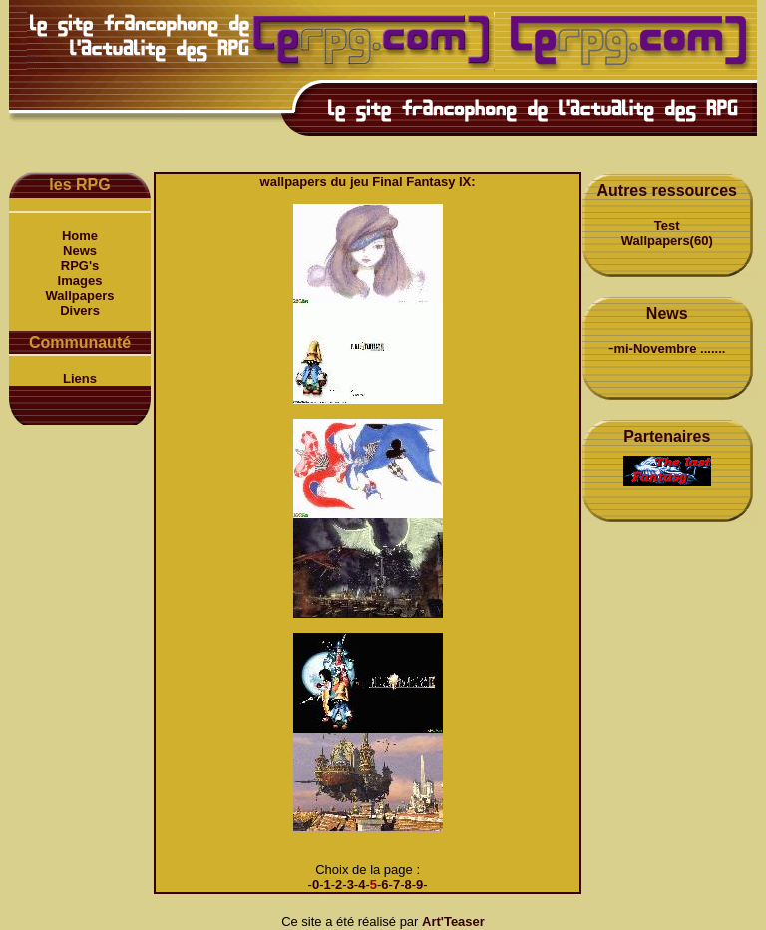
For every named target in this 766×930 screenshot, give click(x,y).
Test (667, 225)
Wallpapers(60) (667, 240)
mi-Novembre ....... (669, 348)
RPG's (80, 265)
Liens (80, 378)
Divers (80, 310)
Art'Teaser (453, 921)
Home (80, 235)
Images (80, 280)
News (80, 250)
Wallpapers (80, 295)
